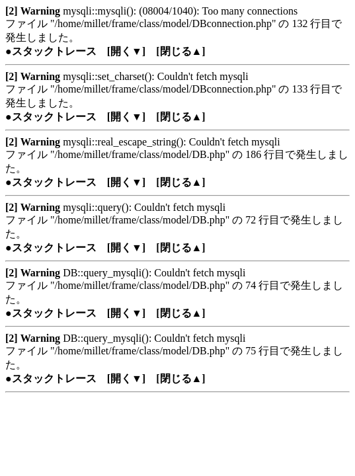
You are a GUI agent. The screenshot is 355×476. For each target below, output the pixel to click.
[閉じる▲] (181, 51)
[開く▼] (126, 51)
